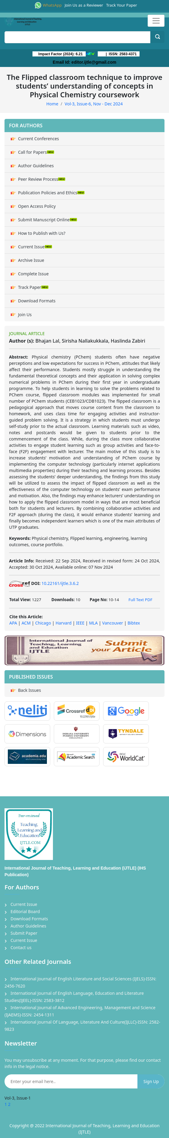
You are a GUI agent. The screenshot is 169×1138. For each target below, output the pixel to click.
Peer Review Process (41, 179)
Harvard (64, 623)
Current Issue (35, 247)
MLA (93, 623)
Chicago (43, 623)
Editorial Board (25, 911)
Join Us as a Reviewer (84, 5)
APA (13, 623)
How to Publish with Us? (41, 233)
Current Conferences (38, 138)
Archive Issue (31, 260)
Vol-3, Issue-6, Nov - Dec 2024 (94, 104)
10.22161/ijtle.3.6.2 (60, 583)
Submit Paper (24, 933)
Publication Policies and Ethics (51, 192)
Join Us (25, 314)
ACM (26, 623)
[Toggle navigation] (156, 21)
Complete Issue (33, 274)
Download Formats (36, 301)
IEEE (80, 623)
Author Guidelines (36, 165)
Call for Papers (36, 152)
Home (52, 104)
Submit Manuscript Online (47, 219)
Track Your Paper (121, 5)
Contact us (21, 947)
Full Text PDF (140, 599)
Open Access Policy (37, 206)
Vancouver (112, 623)
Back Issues (29, 690)
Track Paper (33, 287)
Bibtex (134, 623)
